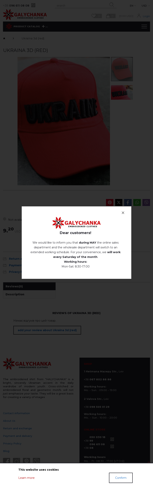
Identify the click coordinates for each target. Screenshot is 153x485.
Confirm (121, 478)
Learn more (26, 478)
